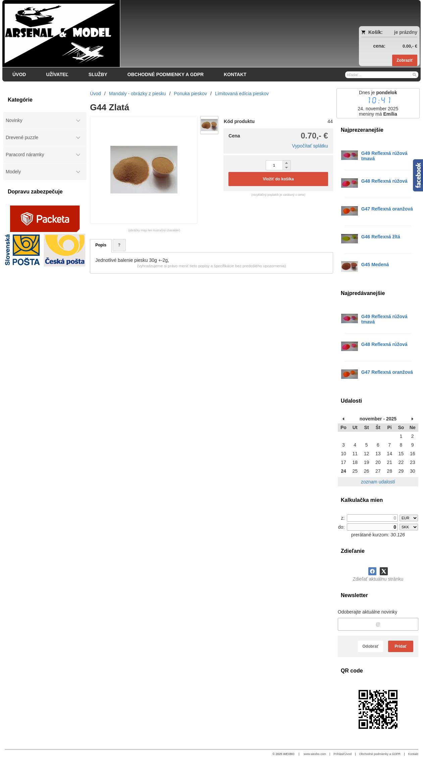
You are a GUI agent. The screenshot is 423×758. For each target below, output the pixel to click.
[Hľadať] (414, 74)
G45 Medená (375, 264)
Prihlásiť (339, 754)
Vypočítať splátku (310, 146)
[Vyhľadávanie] (381, 74)
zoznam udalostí (378, 481)
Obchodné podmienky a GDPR (380, 754)
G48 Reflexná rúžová (384, 181)
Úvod (348, 754)
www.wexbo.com (315, 754)
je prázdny (405, 32)
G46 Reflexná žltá (380, 236)
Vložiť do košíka (278, 179)
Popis (100, 245)
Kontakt (413, 754)
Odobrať (370, 646)
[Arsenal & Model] (159, 33)
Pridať (401, 646)
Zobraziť (404, 60)
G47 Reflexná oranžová (387, 209)
